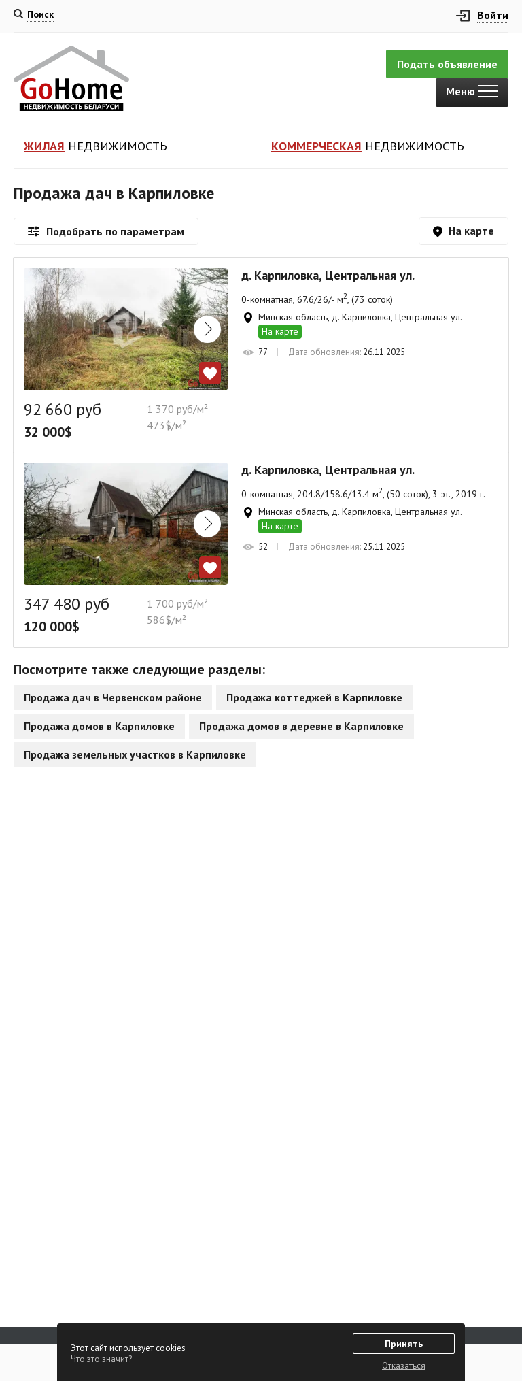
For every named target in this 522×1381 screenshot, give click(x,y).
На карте (280, 331)
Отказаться (403, 1365)
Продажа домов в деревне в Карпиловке (301, 726)
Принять (404, 1343)
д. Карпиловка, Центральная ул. (328, 275)
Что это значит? (101, 1359)
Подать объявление (447, 64)
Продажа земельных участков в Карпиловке (135, 754)
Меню (472, 91)
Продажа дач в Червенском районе (113, 697)
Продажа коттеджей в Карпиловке (314, 697)
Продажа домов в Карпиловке (99, 726)
